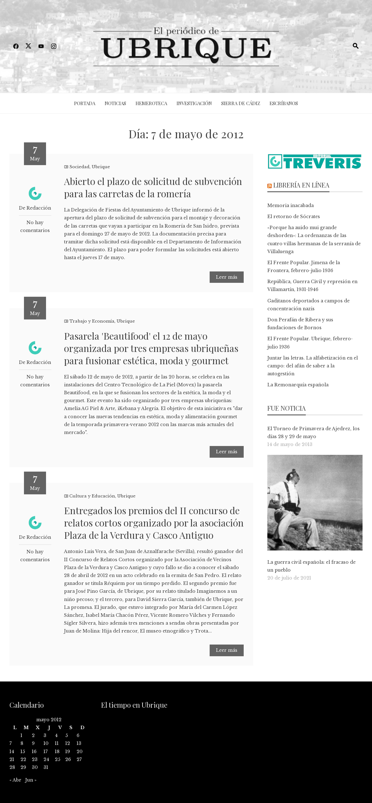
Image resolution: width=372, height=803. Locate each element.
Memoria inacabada (290, 205)
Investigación (194, 103)
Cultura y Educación (92, 496)
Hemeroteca (151, 103)
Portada (84, 103)
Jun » (31, 780)
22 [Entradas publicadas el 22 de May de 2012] (23, 759)
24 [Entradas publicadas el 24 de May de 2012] (46, 759)
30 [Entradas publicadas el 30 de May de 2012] (35, 767)
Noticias (115, 103)
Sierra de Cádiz (240, 103)
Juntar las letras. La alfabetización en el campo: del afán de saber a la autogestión (312, 366)
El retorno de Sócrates (293, 216)
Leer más (226, 277)
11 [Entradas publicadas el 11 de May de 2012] (57, 743)
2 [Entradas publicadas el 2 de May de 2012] (33, 735)
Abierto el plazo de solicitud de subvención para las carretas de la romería (153, 187)
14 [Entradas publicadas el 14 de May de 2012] (11, 751)
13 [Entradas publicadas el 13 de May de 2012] (79, 743)
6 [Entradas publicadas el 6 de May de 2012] (78, 735)
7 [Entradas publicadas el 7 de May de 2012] (10, 743)
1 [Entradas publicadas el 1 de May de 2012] (21, 735)
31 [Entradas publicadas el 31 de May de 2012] (46, 767)
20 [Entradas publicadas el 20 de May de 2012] (80, 751)
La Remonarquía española (297, 385)
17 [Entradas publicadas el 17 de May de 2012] (46, 751)
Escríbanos (284, 103)
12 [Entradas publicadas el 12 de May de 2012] (67, 743)
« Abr (15, 780)
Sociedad (79, 167)
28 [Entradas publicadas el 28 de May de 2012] (12, 767)
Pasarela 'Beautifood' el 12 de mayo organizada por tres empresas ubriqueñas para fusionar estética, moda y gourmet (151, 348)
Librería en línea (301, 185)
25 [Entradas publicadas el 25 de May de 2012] (57, 759)
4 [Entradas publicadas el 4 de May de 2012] (56, 735)
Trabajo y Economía (91, 321)
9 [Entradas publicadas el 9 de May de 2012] (33, 743)
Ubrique (101, 167)
